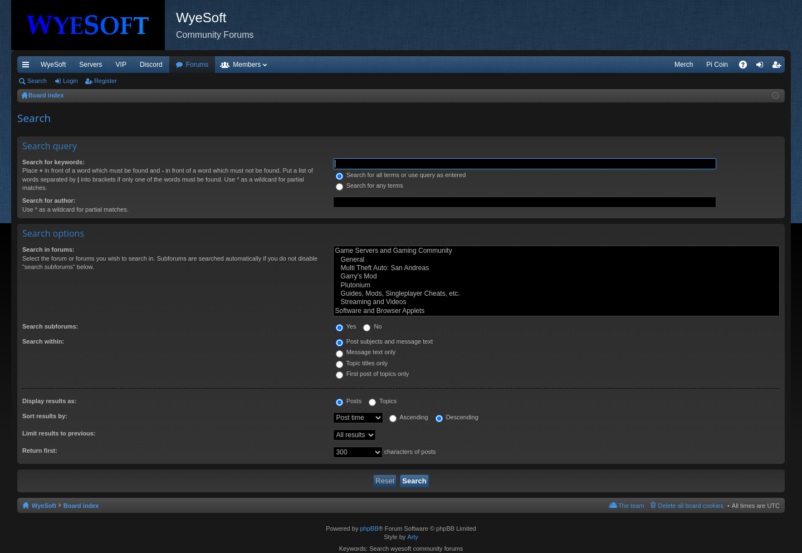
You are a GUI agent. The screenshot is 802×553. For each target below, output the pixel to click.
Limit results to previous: (58, 433)
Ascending (408, 417)
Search (37, 80)
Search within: (43, 341)
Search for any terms (369, 185)
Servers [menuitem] (90, 64)
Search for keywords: (53, 162)
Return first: (39, 450)
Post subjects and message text (384, 341)
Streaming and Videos (556, 302)
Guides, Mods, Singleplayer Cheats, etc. (556, 294)
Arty (412, 537)
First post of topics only (372, 373)
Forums (197, 64)
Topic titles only (362, 363)
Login (70, 80)
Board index (81, 505)
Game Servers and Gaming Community (556, 251)
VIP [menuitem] (121, 64)
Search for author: (48, 200)
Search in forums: (48, 249)
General (556, 260)
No (372, 326)
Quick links (28, 67)
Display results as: (49, 401)
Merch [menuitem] (683, 64)
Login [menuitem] (762, 67)
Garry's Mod (556, 276)
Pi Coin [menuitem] (717, 64)
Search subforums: (50, 326)
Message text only (366, 352)
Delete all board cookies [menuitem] (690, 505)
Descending (457, 417)
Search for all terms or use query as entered (401, 175)
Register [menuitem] (779, 67)
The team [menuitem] (631, 505)
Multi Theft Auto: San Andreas (556, 268)
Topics (383, 401)
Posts (349, 401)
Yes (346, 326)
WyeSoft (53, 64)
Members (247, 64)
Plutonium (556, 285)
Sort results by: (44, 416)
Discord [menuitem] (151, 64)
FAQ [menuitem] (746, 67)
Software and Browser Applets (556, 311)
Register (105, 80)
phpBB (369, 528)
